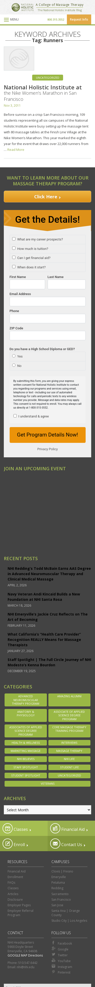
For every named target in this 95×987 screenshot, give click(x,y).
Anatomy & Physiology (26, 713)
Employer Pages (19, 905)
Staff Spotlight (25, 767)
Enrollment (15, 877)
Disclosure (15, 899)
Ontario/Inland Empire (26, 500)
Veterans (47, 783)
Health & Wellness (26, 743)
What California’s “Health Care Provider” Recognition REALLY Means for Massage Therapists (44, 639)
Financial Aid (67, 828)
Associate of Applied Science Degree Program (69, 715)
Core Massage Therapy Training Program (69, 729)
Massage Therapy (69, 751)
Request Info (79, 19)
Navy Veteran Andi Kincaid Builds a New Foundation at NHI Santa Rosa (44, 597)
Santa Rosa (16, 535)
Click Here (45, 196)
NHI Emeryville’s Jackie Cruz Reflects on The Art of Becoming (48, 617)
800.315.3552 (55, 19)
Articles (13, 894)
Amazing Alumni (69, 696)
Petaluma (58, 882)
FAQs (11, 882)
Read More (15, 149)
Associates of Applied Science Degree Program (25, 730)
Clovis (12, 478)
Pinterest (60, 972)
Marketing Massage (26, 751)
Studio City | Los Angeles (69, 920)
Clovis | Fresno (62, 871)
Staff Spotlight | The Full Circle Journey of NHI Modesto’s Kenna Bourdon (49, 662)
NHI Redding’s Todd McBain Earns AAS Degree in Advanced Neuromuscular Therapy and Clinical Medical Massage (49, 573)
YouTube (61, 960)
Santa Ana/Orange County (29, 528)
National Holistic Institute (22, 7)
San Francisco (61, 899)
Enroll (14, 843)
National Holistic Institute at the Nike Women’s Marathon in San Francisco (43, 92)
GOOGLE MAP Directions (25, 955)
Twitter (59, 954)
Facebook (61, 943)
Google (59, 948)
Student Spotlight (25, 775)
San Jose (14, 521)
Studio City (16, 542)
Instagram (61, 966)
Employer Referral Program (20, 913)
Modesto (15, 492)
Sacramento (17, 513)
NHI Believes (25, 759)
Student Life (69, 767)
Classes (15, 828)
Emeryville (16, 485)
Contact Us (66, 843)
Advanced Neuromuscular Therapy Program (25, 699)
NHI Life (69, 759)
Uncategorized (47, 77)
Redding (14, 506)
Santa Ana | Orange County (65, 913)
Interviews (69, 743)
